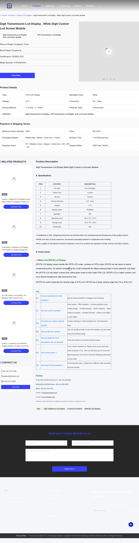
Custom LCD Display (24, 15)
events (78, 6)
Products (36, 6)
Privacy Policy (21, 536)
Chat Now (17, 75)
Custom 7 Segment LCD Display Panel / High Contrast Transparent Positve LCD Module (16, 201)
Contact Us (64, 6)
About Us (50, 6)
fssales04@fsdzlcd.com (49, 393)
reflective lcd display (92, 409)
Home (24, 6)
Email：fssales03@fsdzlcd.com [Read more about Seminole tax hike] (13, 502)
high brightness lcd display (54, 409)
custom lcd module (74, 409)
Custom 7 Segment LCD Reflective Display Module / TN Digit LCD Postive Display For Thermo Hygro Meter (15, 346)
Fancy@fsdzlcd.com (48, 397)
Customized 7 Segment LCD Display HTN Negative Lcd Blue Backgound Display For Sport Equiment (15, 249)
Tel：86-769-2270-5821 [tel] (11, 498)
